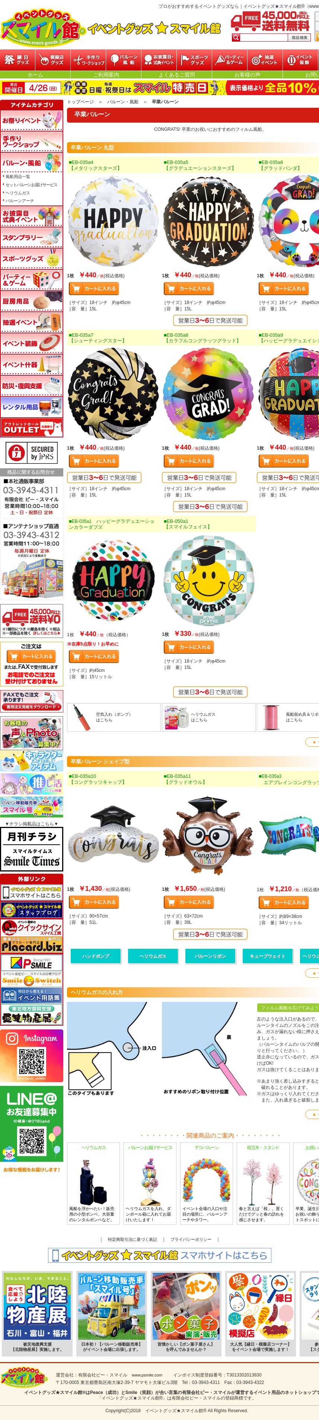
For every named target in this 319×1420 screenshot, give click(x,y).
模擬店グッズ (52, 60)
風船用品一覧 (18, 176)
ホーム (35, 75)
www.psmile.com (147, 1375)
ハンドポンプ (95, 956)
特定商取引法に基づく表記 (132, 1239)
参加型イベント (88, 60)
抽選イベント (265, 60)
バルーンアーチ (20, 200)
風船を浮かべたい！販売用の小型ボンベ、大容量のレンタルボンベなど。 (93, 1183)
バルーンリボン (210, 956)
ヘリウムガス (153, 956)
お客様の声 (248, 75)
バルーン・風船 (123, 60)
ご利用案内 (106, 75)
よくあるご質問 (177, 75)
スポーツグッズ (194, 60)
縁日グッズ (17, 60)
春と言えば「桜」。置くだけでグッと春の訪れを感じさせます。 (263, 1183)
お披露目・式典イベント (158, 60)
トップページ (80, 101)
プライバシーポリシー (190, 1239)
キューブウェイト (267, 956)
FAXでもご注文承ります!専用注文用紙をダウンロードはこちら (31, 701)
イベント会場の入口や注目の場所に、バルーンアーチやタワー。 (206, 1183)
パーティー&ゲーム (229, 60)
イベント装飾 (300, 60)
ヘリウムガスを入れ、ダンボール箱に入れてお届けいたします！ (150, 1183)
